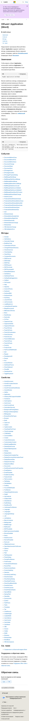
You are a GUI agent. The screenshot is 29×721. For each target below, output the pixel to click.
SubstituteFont (8, 371)
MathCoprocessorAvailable (11, 531)
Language (7, 509)
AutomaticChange (9, 241)
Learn (3, 19)
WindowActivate (8, 214)
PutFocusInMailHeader (10, 349)
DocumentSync (8, 168)
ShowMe (6, 369)
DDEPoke (7, 263)
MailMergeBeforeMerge (10, 181)
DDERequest (7, 265)
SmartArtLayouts (8, 587)
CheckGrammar (8, 250)
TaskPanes (7, 602)
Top (5, 609)
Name (6, 535)
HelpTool (6, 286)
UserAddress (7, 618)
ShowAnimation (8, 576)
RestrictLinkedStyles (9, 568)
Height (6, 494)
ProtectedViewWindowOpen (12, 207)
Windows (6, 635)
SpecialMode (7, 592)
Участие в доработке (6, 710)
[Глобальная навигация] (1, 2)
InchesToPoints (8, 289)
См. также (5, 43)
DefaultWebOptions (9, 271)
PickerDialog (7, 557)
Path (5, 553)
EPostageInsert (8, 170)
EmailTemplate (8, 472)
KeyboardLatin (8, 295)
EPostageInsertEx (9, 172)
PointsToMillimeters (9, 339)
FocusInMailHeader (9, 487)
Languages (7, 511)
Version (6, 629)
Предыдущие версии (6, 708)
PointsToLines (8, 336)
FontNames (7, 490)
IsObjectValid (7, 498)
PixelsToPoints (8, 330)
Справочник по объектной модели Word (15, 649)
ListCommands (8, 302)
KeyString (7, 297)
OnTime (6, 319)
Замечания (5, 35)
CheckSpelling (8, 252)
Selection (6, 572)
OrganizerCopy (8, 321)
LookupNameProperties (10, 306)
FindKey (6, 485)
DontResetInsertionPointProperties (13, 468)
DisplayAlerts (7, 453)
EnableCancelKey (9, 474)
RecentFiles (7, 566)
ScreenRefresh (8, 362)
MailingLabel (7, 522)
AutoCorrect (7, 403)
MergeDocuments (9, 308)
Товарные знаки (19, 716)
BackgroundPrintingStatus (11, 409)
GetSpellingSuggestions (10, 278)
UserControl (7, 620)
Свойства (4, 41)
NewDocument (8, 196)
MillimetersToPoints (9, 310)
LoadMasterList (8, 304)
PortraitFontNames (9, 559)
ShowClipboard (8, 367)
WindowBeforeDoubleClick (11, 216)
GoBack (6, 280)
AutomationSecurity (9, 407)
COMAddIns (7, 433)
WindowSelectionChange (11, 222)
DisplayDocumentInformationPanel (13, 457)
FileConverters (8, 479)
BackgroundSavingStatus (11, 411)
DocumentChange (9, 164)
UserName (7, 624)
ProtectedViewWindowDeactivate (13, 205)
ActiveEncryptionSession (11, 383)
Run (5, 360)
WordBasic (7, 639)
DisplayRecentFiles (9, 459)
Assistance (7, 398)
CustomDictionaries (9, 440)
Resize (6, 358)
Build (5, 420)
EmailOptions (8, 470)
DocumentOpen (8, 166)
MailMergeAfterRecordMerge (12, 179)
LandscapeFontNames (10, 507)
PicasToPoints (8, 328)
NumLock (6, 542)
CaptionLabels (8, 427)
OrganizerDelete (8, 323)
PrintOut (6, 345)
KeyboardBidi (8, 293)
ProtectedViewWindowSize (11, 209)
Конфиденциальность (19, 710)
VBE (5, 626)
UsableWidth (7, 615)
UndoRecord (7, 611)
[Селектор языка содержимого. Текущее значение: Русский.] (5, 693)
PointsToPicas (8, 341)
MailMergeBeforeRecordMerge (12, 183)
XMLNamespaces (9, 642)
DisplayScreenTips (9, 461)
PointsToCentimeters (10, 332)
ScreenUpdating (8, 570)
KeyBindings (7, 503)
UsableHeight (8, 613)
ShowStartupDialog (9, 579)
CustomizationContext (10, 442)
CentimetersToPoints (10, 245)
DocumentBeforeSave (10, 162)
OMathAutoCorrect (9, 544)
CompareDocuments (10, 256)
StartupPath (7, 594)
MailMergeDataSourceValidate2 (13, 190)
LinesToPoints (8, 299)
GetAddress (7, 273)
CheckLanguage (8, 431)
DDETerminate (8, 267)
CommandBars (8, 435)
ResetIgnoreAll (8, 356)
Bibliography (7, 414)
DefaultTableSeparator (10, 448)
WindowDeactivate (9, 220)
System (6, 600)
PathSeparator (8, 555)
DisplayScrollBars (9, 464)
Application (7, 394)
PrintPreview (7, 561)
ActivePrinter (7, 385)
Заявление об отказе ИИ (7, 706)
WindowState (7, 637)
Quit (5, 211)
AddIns (6, 392)
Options (6, 548)
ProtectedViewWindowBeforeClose (13, 201)
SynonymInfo (7, 598)
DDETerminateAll (9, 269)
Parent (6, 550)
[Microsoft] (15, 2)
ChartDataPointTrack (10, 429)
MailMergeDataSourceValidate (12, 188)
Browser (6, 418)
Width (5, 633)
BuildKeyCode (8, 243)
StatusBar (7, 596)
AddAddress (7, 239)
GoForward (7, 282)
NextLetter (7, 317)
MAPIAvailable (8, 529)
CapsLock (7, 422)
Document (16, 55)
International (7, 496)
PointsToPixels (8, 343)
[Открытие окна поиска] (23, 2)
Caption (6, 424)
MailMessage (7, 524)
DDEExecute (7, 258)
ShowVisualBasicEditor (10, 583)
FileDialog (7, 481)
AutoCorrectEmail (9, 405)
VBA (8, 19)
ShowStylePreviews (9, 581)
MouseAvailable (8, 533)
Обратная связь (9, 15)
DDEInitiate (7, 260)
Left (5, 516)
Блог (15, 708)
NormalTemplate (8, 539)
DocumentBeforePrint (10, 159)
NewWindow (7, 315)
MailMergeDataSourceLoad (11, 185)
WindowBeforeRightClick (11, 218)
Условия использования (7, 716)
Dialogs (6, 450)
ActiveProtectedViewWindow (12, 388)
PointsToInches (8, 334)
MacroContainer (8, 520)
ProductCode (7, 347)
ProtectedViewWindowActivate (12, 198)
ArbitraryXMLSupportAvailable (12, 396)
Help (5, 284)
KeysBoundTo (8, 505)
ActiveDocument (23, 53)
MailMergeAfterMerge (10, 177)
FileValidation (8, 483)
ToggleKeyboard (8, 373)
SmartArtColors (8, 585)
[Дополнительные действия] (26, 19)
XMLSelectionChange (10, 227)
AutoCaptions (8, 401)
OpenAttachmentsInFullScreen (12, 546)
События (4, 37)
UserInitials (7, 622)
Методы (4, 39)
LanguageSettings (9, 513)
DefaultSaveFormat (9, 446)
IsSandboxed (7, 500)
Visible (6, 631)
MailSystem (7, 526)
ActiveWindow (8, 390)
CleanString (7, 254)
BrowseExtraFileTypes (10, 416)
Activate (6, 236)
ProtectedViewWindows (10, 563)
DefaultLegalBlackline (10, 444)
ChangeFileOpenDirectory (11, 247)
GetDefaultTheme (9, 276)
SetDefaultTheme (9, 365)
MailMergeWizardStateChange (12, 194)
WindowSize (7, 224)
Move (5, 312)
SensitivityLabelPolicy (10, 574)
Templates (7, 607)
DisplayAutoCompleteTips (11, 455)
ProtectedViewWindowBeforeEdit (13, 203)
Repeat (6, 354)
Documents (7, 466)
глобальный (21, 113)
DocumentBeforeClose (10, 157)
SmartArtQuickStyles (10, 589)
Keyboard (7, 291)
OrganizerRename (9, 326)
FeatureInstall (8, 477)
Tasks (5, 605)
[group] (14, 147)
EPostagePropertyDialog (11, 175)
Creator (6, 437)
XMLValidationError (9, 229)
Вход (26, 2)
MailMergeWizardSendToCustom (13, 192)
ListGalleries (7, 518)
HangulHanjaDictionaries (11, 492)
